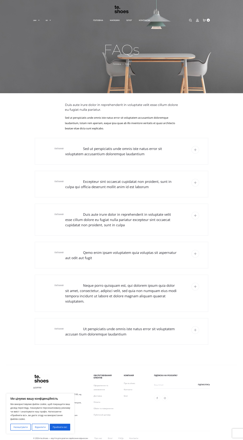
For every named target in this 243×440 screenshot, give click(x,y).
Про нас (98, 433)
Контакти (144, 20)
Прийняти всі (60, 427)
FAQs (121, 433)
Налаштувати (20, 427)
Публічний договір (102, 409)
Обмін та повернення (103, 403)
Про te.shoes (129, 378)
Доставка (98, 390)
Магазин (115, 20)
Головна (98, 20)
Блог (129, 20)
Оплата (97, 396)
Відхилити (40, 427)
